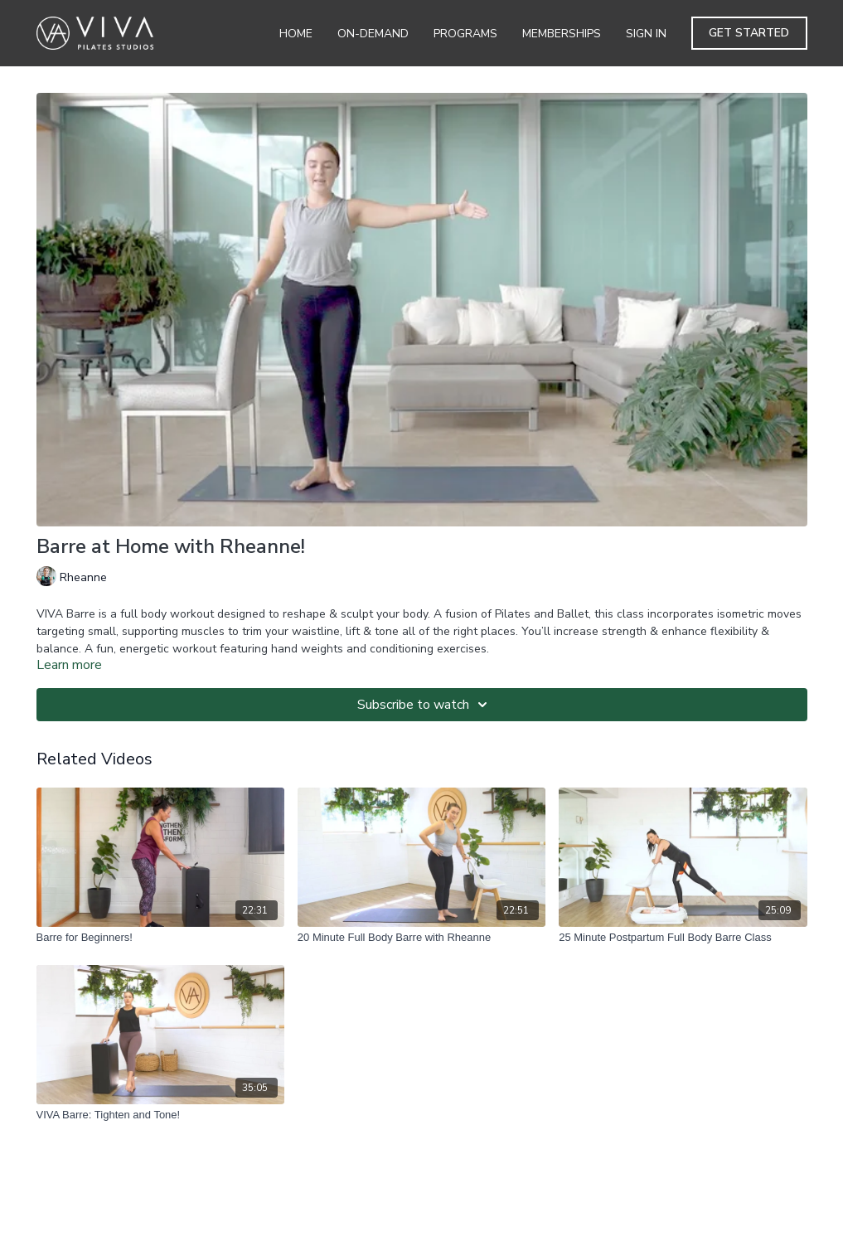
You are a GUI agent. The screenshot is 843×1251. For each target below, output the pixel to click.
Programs (465, 33)
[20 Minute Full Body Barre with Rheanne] (421, 937)
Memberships (561, 33)
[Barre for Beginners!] (160, 937)
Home (295, 33)
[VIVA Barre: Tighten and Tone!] (160, 1115)
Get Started (749, 33)
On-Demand (373, 33)
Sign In (646, 33)
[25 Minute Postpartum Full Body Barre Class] (683, 937)
